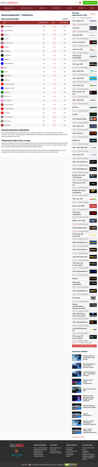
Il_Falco (6, 47)
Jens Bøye (7, 51)
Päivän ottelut (57, 8)
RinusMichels (8, 100)
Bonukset (43, 8)
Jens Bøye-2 (7, 55)
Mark (5, 67)
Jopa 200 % (76, 28)
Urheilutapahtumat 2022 (88, 448)
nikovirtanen (7, 121)
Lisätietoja (93, 14)
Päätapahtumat (9, 8)
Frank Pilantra (8, 26)
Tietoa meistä (69, 448)
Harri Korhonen (8, 43)
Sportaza (75, 107)
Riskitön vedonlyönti (55, 451)
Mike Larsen (7, 76)
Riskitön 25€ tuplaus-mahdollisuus (79, 191)
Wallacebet (76, 140)
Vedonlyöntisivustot (27, 8)
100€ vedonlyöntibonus (80, 162)
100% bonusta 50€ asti (79, 249)
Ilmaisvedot (53, 449)
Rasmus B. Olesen (9, 88)
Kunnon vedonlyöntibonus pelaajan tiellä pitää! (79, 306)
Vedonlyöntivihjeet (38, 454)
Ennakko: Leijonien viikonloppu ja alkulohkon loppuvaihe (89, 422)
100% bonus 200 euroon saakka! (77, 264)
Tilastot (81, 8)
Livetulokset (85, 451)
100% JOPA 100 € (78, 21)
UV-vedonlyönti (8, 117)
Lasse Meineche (8, 63)
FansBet (75, 114)
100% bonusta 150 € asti (79, 184)
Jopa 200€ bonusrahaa (79, 257)
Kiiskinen (6, 59)
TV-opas (84, 459)
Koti (2, 11)
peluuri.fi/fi (77, 17)
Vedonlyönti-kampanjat (56, 452)
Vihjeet (69, 8)
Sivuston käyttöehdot (71, 451)
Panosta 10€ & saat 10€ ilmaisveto (78, 176)
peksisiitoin (7, 125)
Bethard (75, 278)
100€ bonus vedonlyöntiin (76, 213)
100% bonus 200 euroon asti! (77, 235)
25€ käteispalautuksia (79, 228)
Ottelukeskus (85, 452)
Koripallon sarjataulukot (88, 457)
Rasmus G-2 (7, 96)
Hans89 (6, 39)
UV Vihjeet (7, 113)
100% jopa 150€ (77, 199)
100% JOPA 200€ (78, 78)
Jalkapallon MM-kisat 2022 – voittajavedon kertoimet (89, 373)
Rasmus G (7, 92)
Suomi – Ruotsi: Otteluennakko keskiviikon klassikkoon (90, 430)
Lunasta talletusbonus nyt (79, 329)
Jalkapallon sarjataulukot (88, 456)
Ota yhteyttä (69, 449)
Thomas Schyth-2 (9, 108)
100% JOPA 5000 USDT (80, 147)
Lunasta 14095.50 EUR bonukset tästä (84, 346)
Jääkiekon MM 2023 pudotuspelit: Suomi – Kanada (89, 357)
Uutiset (92, 8)
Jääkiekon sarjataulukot (88, 454)
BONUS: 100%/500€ (78, 220)
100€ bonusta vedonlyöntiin (76, 57)
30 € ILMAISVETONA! (79, 119)
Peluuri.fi (68, 456)
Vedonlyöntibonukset (55, 448)
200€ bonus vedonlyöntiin (76, 283)
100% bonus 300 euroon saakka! (77, 337)
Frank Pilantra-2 (8, 30)
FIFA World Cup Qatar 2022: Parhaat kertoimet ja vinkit (89, 365)
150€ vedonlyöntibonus (80, 271)
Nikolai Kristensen (9, 84)
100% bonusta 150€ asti (78, 93)
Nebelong (7, 80)
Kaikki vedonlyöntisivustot (40, 448)
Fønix (5, 34)
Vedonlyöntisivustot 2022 (40, 449)
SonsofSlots (76, 298)
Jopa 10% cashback (78, 42)
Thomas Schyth (8, 104)
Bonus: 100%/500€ (78, 206)
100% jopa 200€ (77, 35)
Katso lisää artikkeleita (78, 437)
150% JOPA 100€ (78, 71)
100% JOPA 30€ (77, 133)
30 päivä (65, 19)
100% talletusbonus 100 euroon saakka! (78, 315)
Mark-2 (6, 71)
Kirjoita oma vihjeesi (39, 456)
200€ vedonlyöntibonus (80, 242)
